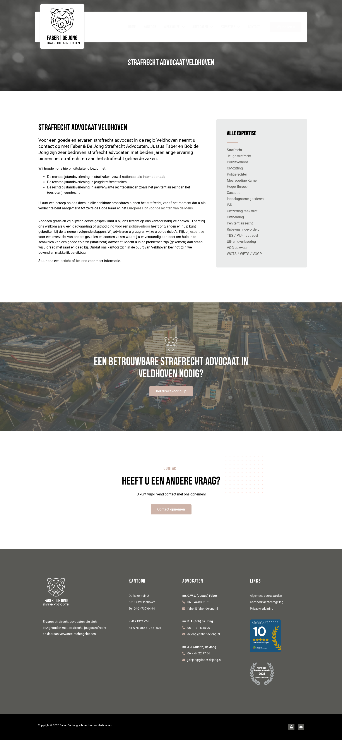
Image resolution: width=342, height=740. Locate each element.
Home (132, 26)
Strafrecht (234, 150)
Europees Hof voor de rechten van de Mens (160, 208)
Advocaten (202, 27)
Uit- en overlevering (241, 242)
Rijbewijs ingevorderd (243, 229)
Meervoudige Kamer (242, 180)
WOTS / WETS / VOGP (244, 254)
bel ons (81, 261)
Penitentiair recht (240, 223)
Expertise (230, 27)
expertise (197, 231)
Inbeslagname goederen (245, 199)
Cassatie (233, 193)
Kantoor (150, 26)
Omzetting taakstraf (242, 211)
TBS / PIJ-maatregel (242, 235)
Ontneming (235, 217)
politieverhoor (139, 226)
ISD (229, 205)
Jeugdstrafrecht (239, 156)
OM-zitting (235, 168)
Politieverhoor (237, 162)
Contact (254, 26)
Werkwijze (174, 27)
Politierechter (237, 174)
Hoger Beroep (237, 187)
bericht (65, 261)
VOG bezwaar (237, 248)
